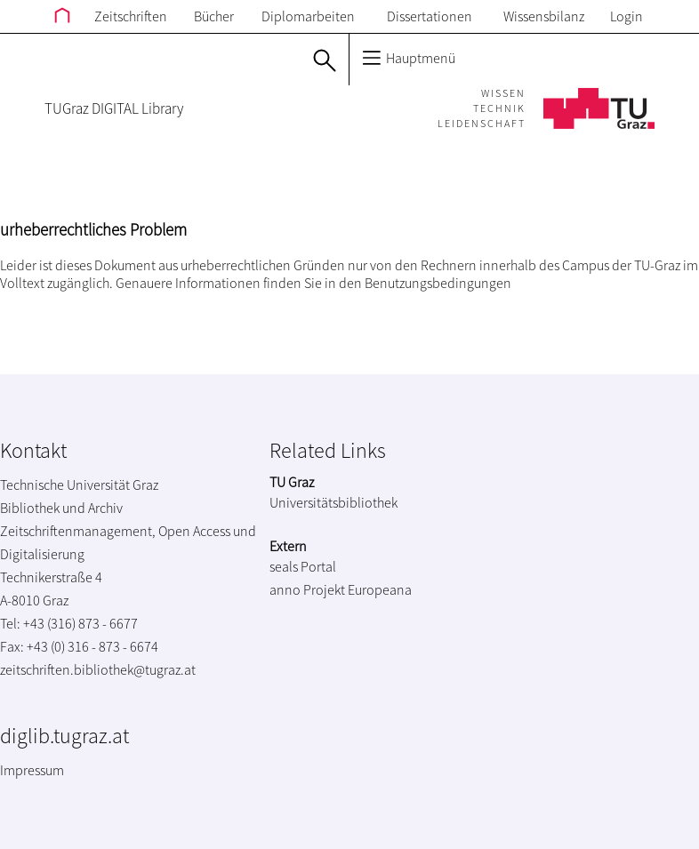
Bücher (214, 16)
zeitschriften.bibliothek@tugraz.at (98, 669)
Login (626, 16)
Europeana (380, 589)
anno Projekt (307, 589)
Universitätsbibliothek (333, 502)
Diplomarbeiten (308, 16)
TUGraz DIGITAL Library (113, 108)
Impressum (32, 770)
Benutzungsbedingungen (438, 283)
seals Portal (302, 566)
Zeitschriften (130, 16)
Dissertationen (429, 16)
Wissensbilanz (543, 16)
